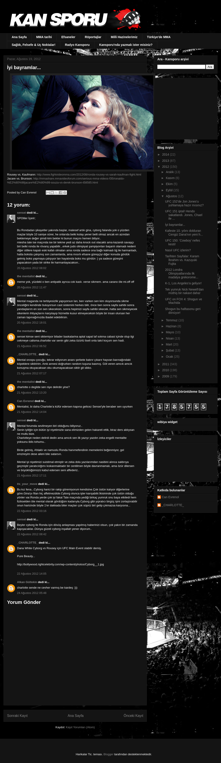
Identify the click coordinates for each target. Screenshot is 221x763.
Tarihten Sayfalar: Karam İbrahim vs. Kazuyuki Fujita (182, 259)
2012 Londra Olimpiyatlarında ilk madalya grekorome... (181, 273)
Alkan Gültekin (27, 582)
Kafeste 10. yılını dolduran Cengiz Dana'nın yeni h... (184, 232)
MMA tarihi (44, 37)
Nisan (170, 338)
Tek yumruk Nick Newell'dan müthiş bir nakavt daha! (184, 291)
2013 (166, 160)
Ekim (169, 184)
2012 (166, 166)
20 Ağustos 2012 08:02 (31, 268)
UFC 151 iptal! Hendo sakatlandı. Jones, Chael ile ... (183, 215)
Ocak (170, 356)
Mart (169, 344)
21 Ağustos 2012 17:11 (31, 475)
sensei (21, 212)
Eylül (169, 190)
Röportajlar (93, 37)
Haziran (171, 326)
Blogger (108, 754)
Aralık (170, 172)
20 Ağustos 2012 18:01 (31, 322)
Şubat (170, 350)
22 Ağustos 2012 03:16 (31, 511)
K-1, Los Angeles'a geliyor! (183, 283)
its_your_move (27, 484)
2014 (166, 154)
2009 (166, 376)
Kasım (170, 178)
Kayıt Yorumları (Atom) (80, 727)
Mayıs (170, 332)
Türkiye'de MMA (159, 37)
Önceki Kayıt (133, 716)
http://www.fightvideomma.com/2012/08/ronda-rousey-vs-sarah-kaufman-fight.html (89, 174)
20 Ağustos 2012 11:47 (31, 287)
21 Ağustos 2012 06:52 (31, 346)
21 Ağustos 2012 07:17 (31, 373)
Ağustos (172, 196)
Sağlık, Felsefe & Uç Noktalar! (33, 45)
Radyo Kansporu (77, 45)
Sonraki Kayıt (17, 716)
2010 (166, 370)
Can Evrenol (25, 401)
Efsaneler (68, 37)
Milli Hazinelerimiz (124, 37)
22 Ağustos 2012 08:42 (31, 534)
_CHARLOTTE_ (27, 354)
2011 (166, 364)
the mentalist (26, 276)
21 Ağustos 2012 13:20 (31, 392)
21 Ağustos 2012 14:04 (31, 412)
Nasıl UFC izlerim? (178, 250)
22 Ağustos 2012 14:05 (31, 573)
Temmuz (172, 320)
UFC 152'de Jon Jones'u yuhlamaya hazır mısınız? (184, 203)
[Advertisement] (185, 107)
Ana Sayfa (19, 37)
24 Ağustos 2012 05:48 (31, 593)
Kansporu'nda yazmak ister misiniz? (125, 45)
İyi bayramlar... (175, 224)
